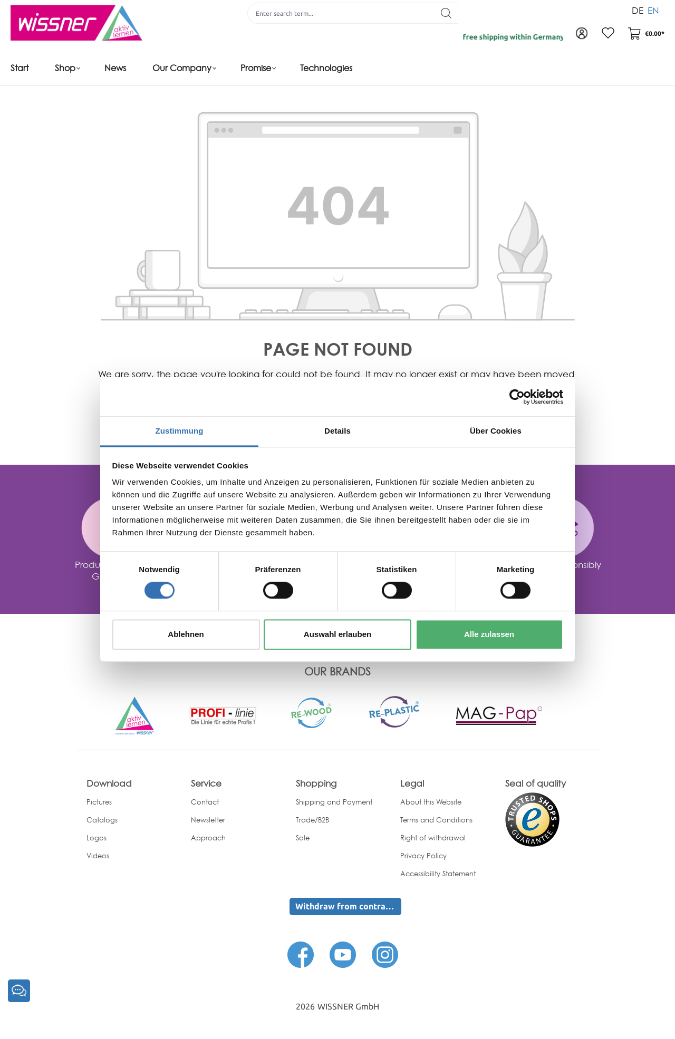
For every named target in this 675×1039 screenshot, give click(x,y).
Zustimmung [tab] (180, 430)
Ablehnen (186, 634)
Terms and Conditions (436, 820)
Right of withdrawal (433, 838)
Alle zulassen (489, 634)
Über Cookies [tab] (496, 430)
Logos (96, 838)
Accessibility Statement (438, 873)
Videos (97, 855)
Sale (303, 838)
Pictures (99, 802)
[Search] (446, 13)
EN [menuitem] (653, 10)
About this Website (430, 802)
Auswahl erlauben (337, 634)
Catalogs (102, 820)
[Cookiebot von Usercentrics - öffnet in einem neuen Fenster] (517, 397)
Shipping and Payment (334, 802)
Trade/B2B (312, 820)
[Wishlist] (608, 34)
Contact (205, 802)
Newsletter (208, 820)
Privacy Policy (423, 855)
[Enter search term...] (341, 13)
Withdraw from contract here (348, 906)
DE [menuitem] (637, 10)
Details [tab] (337, 430)
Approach (208, 838)
